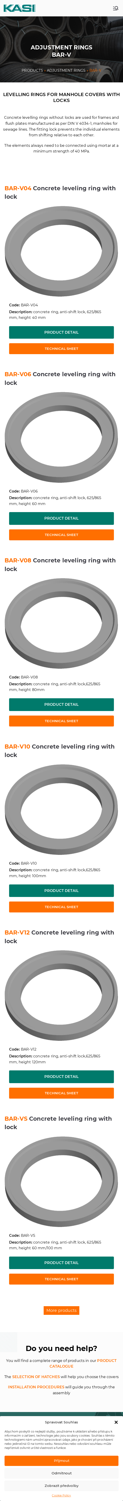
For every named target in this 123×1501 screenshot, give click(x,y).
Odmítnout (62, 1473)
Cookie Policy (61, 1495)
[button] (116, 1422)
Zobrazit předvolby (61, 1485)
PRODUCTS (32, 70)
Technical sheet (61, 348)
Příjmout (61, 1460)
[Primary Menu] (115, 8)
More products (61, 1310)
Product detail (61, 332)
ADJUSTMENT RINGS (66, 70)
